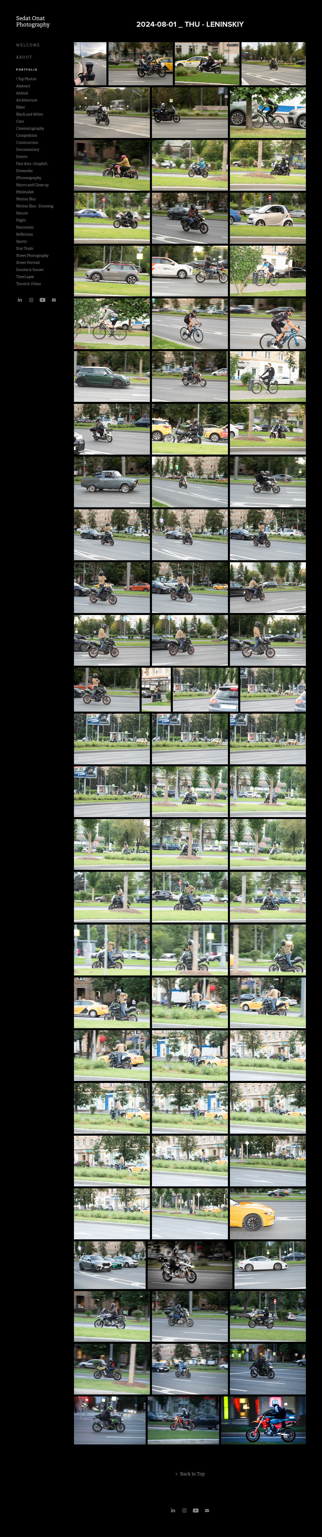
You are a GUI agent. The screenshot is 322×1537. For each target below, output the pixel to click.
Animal (22, 93)
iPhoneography (28, 178)
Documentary (27, 149)
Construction (27, 142)
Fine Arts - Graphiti (31, 163)
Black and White (29, 114)
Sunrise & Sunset (30, 269)
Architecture (26, 100)
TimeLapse (25, 276)
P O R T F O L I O (26, 70)
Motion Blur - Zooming (34, 206)
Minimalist (25, 192)
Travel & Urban (28, 284)
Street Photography (32, 255)
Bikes (20, 107)
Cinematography (30, 128)
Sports (21, 241)
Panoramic (25, 227)
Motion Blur (26, 199)
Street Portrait (28, 262)
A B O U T (24, 57)
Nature (22, 213)
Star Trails (24, 248)
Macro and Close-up (32, 185)
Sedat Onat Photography (33, 21)
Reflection (24, 234)
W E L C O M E (27, 45)
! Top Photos (26, 79)
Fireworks (24, 171)
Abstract (23, 86)
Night (21, 220)
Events (21, 156)
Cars (20, 121)
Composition (26, 135)
